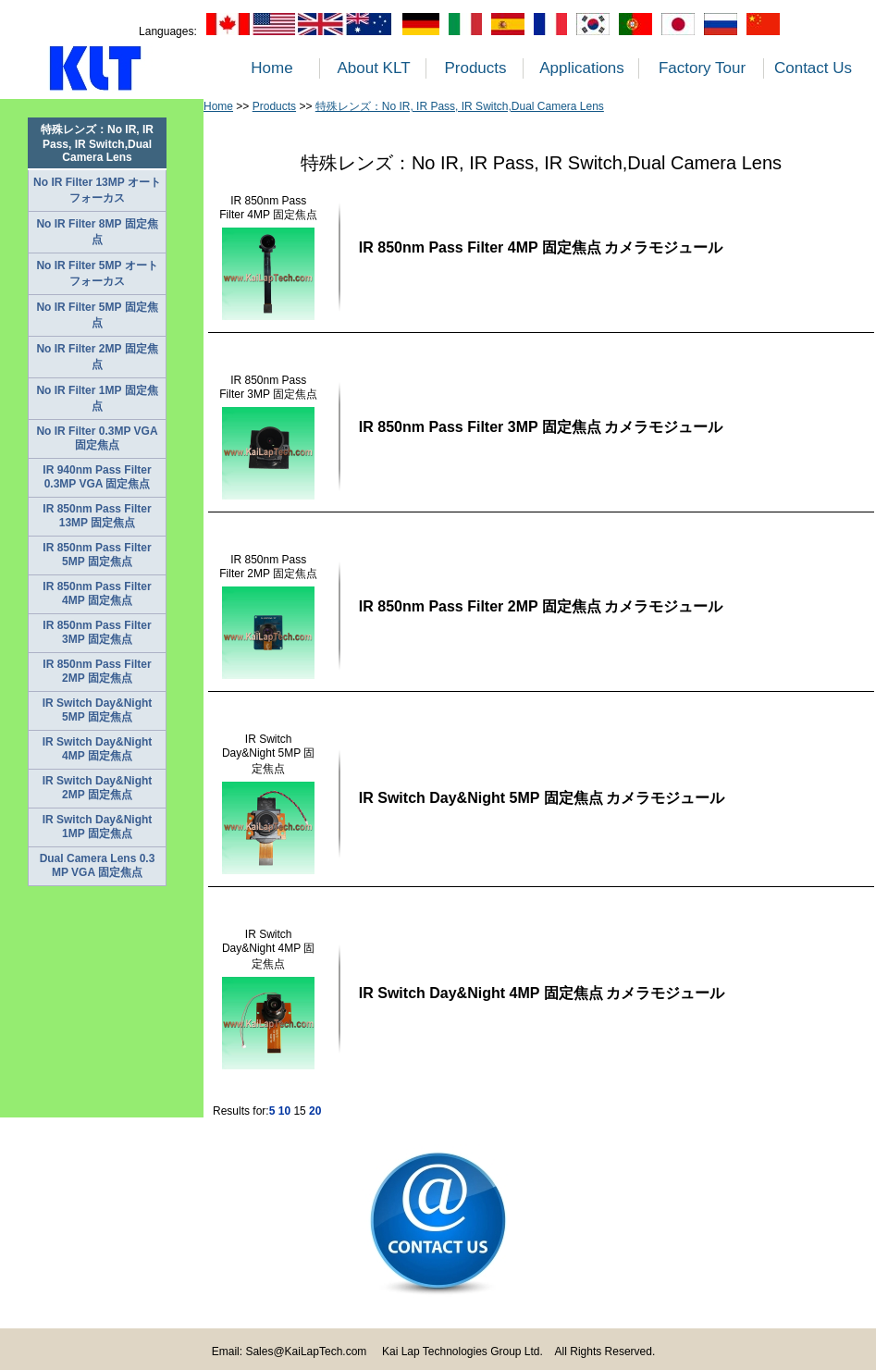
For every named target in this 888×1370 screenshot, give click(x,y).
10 (284, 1111)
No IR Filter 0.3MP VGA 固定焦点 (96, 438)
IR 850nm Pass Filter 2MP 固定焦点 (97, 671)
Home (271, 68)
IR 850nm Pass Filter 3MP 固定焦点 (97, 632)
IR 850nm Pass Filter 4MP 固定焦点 (97, 593)
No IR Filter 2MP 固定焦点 (96, 356)
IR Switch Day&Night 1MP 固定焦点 (98, 826)
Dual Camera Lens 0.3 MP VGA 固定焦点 (97, 865)
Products (475, 68)
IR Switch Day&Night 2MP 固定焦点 (98, 787)
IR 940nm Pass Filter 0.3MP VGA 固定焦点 (97, 476)
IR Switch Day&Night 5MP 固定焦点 (98, 710)
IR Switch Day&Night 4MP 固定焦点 (98, 748)
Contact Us (813, 68)
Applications (581, 68)
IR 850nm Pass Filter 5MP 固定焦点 (97, 554)
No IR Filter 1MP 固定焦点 (96, 398)
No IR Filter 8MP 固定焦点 (96, 231)
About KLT (373, 68)
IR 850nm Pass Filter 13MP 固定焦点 (97, 515)
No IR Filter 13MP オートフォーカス (97, 190)
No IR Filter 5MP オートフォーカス (96, 273)
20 (315, 1111)
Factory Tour (702, 68)
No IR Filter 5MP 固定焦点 (96, 315)
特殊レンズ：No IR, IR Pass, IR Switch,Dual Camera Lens (459, 106)
